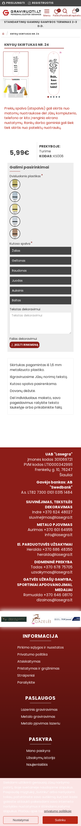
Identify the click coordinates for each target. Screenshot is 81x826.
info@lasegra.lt (58, 534)
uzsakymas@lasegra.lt (51, 572)
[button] (48, 97)
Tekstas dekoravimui (25, 309)
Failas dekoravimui (23, 339)
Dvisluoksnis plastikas (25, 176)
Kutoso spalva (20, 244)
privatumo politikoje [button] (57, 811)
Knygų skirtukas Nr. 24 (24, 33)
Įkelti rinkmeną (24, 345)
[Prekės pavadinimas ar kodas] (65, 12)
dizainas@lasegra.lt (54, 600)
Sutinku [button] (60, 820)
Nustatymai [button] (21, 820)
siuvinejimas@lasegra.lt (50, 517)
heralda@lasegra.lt (54, 554)
